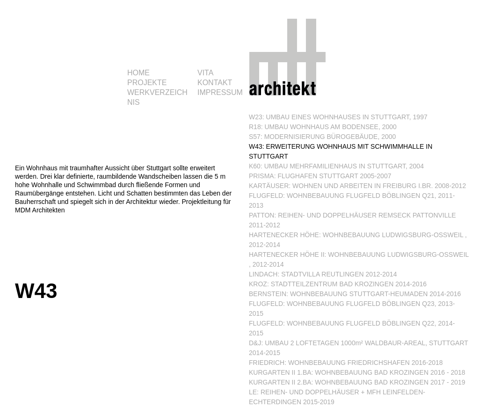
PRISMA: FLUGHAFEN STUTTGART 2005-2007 (320, 176)
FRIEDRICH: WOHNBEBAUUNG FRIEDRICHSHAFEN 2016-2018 (346, 362)
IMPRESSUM (220, 92)
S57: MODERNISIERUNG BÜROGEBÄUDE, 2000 (322, 136)
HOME (138, 73)
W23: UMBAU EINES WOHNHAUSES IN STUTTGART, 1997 (338, 117)
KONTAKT (214, 83)
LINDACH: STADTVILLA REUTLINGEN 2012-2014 (323, 274)
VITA (205, 73)
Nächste (229, 279)
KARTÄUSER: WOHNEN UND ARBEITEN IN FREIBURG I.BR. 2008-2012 (357, 185)
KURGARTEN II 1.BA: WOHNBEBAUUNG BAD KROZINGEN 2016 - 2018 (357, 372)
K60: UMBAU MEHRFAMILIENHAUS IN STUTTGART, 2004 (336, 166)
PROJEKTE (147, 83)
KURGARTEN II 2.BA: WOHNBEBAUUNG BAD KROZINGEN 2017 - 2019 (357, 382)
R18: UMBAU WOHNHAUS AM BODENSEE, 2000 (323, 127)
